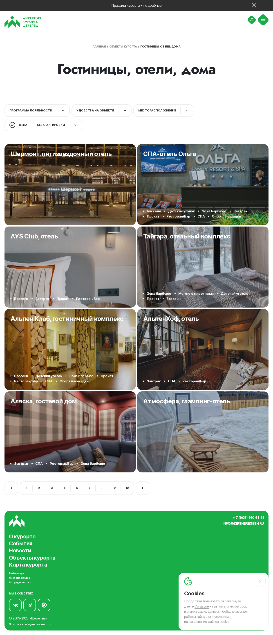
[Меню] (263, 20)
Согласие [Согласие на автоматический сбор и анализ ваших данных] (202, 606)
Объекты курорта (123, 46)
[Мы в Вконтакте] (15, 604)
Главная (99, 46)
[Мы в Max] (44, 604)
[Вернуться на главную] (22, 22)
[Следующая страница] (142, 487)
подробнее (152, 5)
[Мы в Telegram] (29, 604)
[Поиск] (251, 20)
